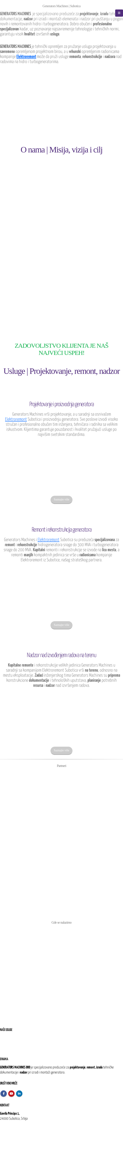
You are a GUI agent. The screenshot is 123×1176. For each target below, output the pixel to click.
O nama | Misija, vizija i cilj (61, 149)
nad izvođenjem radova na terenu (28, 1048)
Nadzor (4, 1048)
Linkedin (19, 1093)
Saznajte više (61, 499)
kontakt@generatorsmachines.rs (19, 1133)
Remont (5, 1043)
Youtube (11, 1093)
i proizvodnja (15, 1038)
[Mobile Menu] (119, 13)
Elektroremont (26, 57)
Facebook (3, 1093)
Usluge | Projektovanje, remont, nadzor (61, 371)
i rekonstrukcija (19, 1043)
